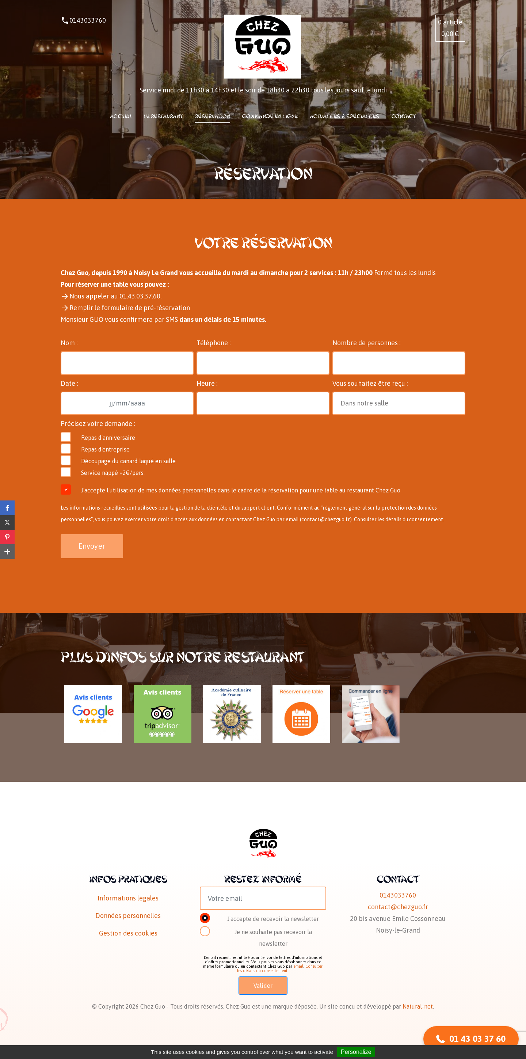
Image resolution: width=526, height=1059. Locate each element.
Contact (403, 116)
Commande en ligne (270, 116)
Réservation (212, 116)
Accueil (121, 116)
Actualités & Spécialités (345, 116)
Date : (69, 383)
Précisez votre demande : (98, 423)
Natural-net (418, 1006)
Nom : (69, 343)
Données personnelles (128, 915)
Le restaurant (163, 116)
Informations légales (128, 898)
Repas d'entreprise (105, 449)
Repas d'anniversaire (108, 437)
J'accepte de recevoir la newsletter (273, 918)
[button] (7, 507)
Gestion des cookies (128, 933)
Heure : (207, 383)
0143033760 (87, 20)
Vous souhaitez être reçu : (370, 383)
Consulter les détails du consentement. (399, 519)
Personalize (356, 1052)
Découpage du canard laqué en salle (128, 461)
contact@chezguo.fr (325, 519)
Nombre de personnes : (366, 343)
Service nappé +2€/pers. (113, 472)
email (298, 966)
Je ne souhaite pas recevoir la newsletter (273, 938)
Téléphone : (213, 343)
